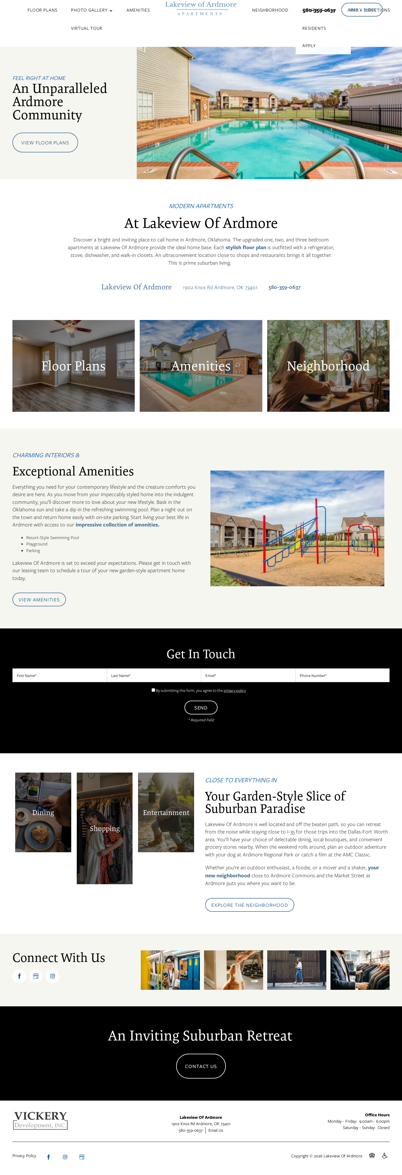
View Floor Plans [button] (45, 142)
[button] (362, 10)
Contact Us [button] (201, 1066)
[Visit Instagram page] (52, 976)
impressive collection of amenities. (117, 524)
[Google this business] (36, 976)
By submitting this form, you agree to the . (201, 690)
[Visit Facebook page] (19, 976)
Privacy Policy (24, 1155)
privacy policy (234, 690)
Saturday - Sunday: (359, 1127)
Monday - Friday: (342, 1121)
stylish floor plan (246, 247)
